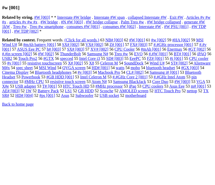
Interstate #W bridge (74, 17)
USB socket (109, 95)
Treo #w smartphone (46, 26)
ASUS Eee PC (29, 49)
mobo (135, 68)
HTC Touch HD (76, 86)
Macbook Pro (109, 72)
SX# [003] (75, 49)
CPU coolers (152, 86)
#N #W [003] (72, 22)
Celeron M (109, 63)
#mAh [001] (151, 49)
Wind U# (156, 63)
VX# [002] (94, 44)
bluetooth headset (160, 68)
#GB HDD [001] (60, 77)
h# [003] (54, 49)
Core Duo (160, 81)
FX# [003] (138, 44)
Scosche (106, 91)
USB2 (7, 58)
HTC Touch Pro (167, 91)
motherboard (135, 95)
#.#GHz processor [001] (173, 44)
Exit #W (176, 17)
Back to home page (18, 104)
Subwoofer (84, 95)
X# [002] (75, 63)
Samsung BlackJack (129, 81)
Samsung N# (97, 54)
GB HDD (86, 91)
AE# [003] (11, 91)
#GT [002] (197, 49)
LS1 (68, 91)
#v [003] (85, 72)
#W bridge (49, 22)
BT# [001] (182, 54)
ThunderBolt (70, 54)
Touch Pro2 (27, 58)
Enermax (174, 49)
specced (66, 58)
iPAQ (201, 54)
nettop (192, 91)
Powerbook (31, 77)
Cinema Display (15, 72)
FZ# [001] (155, 58)
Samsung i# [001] (164, 72)
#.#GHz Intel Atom (169, 77)
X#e (5, 86)
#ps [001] (47, 95)
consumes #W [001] (83, 26)
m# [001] (198, 86)
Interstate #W (150, 26)
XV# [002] (99, 49)
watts (120, 68)
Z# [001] (116, 44)
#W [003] (42, 17)
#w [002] (158, 40)
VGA (200, 81)
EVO (138, 54)
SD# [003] (114, 58)
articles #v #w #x (23, 22)
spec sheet (24, 68)
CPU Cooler (125, 49)
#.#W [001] (158, 54)
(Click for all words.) (81, 40)
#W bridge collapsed (164, 22)
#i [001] (176, 58)
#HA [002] (181, 40)
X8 (91, 63)
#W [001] (137, 40)
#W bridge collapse (102, 22)
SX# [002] (70, 44)
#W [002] (46, 54)
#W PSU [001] (176, 26)
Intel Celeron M (93, 77)
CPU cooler (198, 58)
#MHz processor (109, 86)
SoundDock (134, 63)
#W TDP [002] (26, 31)
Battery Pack (48, 91)
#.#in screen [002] (17, 54)
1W (29, 91)
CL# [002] (135, 72)
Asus (65, 95)
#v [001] (14, 63)
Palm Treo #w (132, 22)
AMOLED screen (133, 91)
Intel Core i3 (89, 58)
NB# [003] (114, 40)
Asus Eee (177, 86)
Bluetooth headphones (53, 72)
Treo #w (20, 26)
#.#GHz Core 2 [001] (130, 77)
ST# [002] (179, 63)
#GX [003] (190, 68)
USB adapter (25, 86)
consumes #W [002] (119, 26)
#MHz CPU (34, 81)
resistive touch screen (68, 81)
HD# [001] (101, 68)
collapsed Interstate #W (147, 17)
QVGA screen (74, 68)
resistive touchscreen (44, 63)
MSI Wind (47, 68)
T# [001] (49, 86)
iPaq (132, 86)
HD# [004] (24, 95)
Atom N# (99, 81)
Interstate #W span (109, 17)
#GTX (48, 58)
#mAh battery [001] (39, 44)
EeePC (135, 58)
